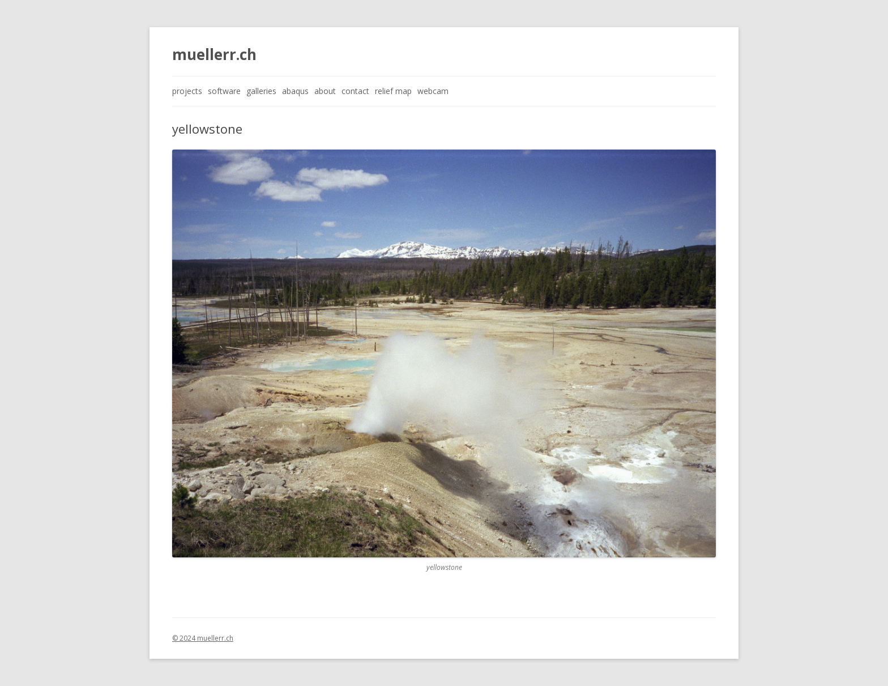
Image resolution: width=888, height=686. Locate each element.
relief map (393, 91)
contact (355, 91)
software (224, 91)
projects (187, 91)
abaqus (295, 91)
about (325, 91)
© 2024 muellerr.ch (202, 638)
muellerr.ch (214, 54)
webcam (433, 91)
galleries (261, 91)
